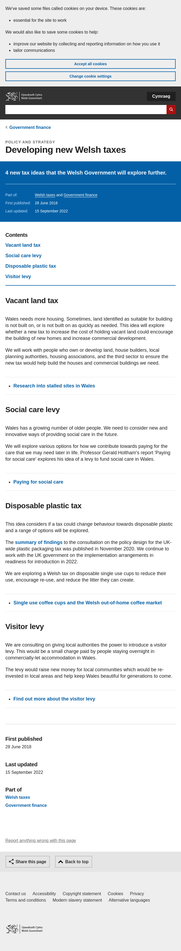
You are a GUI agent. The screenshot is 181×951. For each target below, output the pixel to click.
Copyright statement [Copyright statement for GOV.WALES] (82, 893)
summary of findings (38, 542)
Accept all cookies (90, 64)
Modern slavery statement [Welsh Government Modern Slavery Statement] (77, 900)
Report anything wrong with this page (40, 840)
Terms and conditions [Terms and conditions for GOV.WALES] (25, 900)
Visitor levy (18, 276)
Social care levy (23, 255)
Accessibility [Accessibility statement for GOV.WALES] (44, 893)
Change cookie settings (90, 76)
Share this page (31, 861)
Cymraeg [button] (161, 96)
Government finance (30, 127)
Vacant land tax (22, 245)
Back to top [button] (76, 861)
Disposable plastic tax (30, 266)
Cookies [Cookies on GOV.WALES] (115, 893)
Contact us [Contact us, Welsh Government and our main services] (15, 893)
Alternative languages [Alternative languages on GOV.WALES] (129, 900)
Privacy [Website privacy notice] (137, 893)
